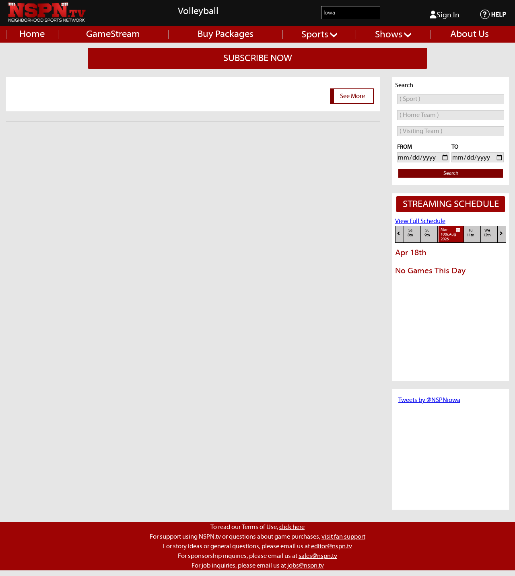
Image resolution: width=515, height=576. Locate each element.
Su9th (427, 233)
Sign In (444, 14)
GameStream (113, 34)
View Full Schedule (420, 221)
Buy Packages (225, 34)
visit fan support (343, 536)
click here (292, 527)
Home (32, 34)
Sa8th (410, 233)
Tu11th (470, 233)
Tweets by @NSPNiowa (429, 400)
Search (450, 173)
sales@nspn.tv (318, 556)
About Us (469, 34)
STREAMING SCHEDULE (451, 204)
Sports (319, 34)
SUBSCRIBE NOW (257, 58)
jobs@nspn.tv (305, 565)
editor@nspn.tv (331, 546)
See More (352, 96)
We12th (487, 233)
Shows (393, 34)
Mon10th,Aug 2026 (452, 234)
